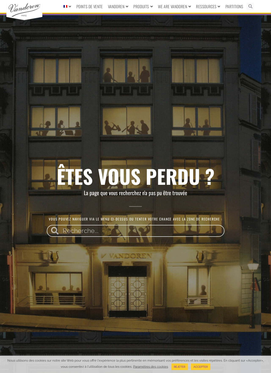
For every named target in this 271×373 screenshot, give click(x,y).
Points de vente (89, 6)
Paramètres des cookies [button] (150, 366)
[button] (250, 6)
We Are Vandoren (174, 6)
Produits (143, 6)
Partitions (234, 6)
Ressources (208, 6)
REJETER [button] (179, 366)
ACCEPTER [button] (201, 366)
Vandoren (118, 6)
